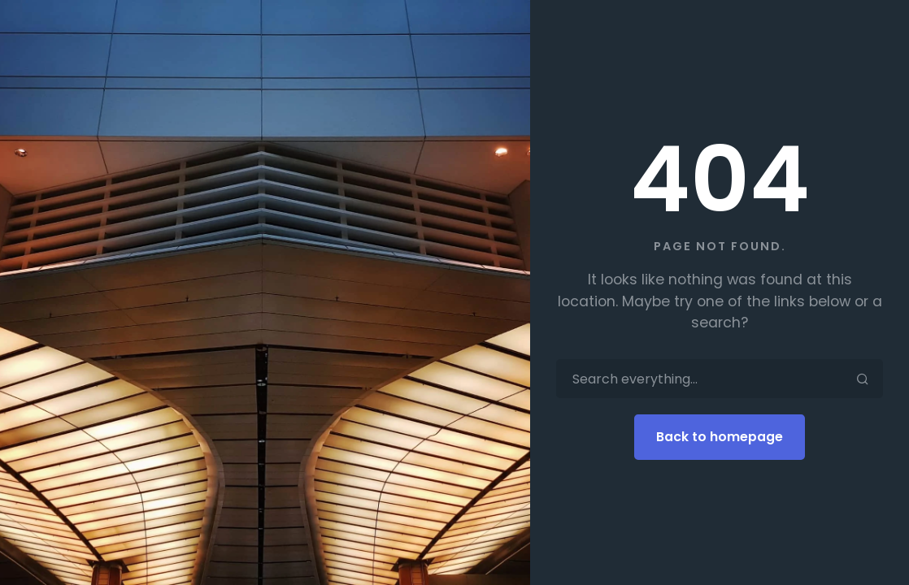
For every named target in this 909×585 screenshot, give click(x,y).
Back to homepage (719, 436)
